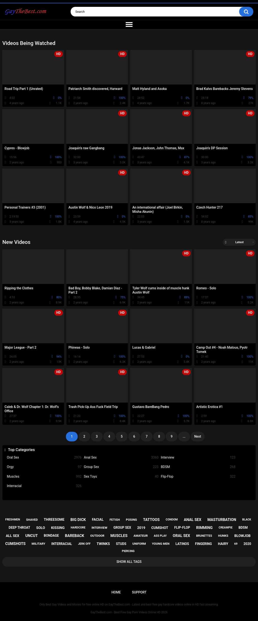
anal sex (193, 519)
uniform (139, 543)
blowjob (242, 536)
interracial (61, 544)
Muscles (44, 477)
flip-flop (182, 527)
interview (99, 527)
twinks (103, 544)
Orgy (44, 467)
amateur (140, 535)
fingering (203, 544)
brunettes (204, 535)
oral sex (181, 535)
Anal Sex (121, 458)
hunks (223, 535)
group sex (122, 527)
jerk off (84, 543)
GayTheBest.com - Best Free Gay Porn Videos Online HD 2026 (129, 612)
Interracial (44, 486)
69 (236, 543)
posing (131, 519)
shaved (32, 519)
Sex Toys (121, 477)
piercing (128, 551)
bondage (51, 535)
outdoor (97, 535)
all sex (12, 536)
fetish (114, 519)
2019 (141, 528)
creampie (226, 527)
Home (116, 592)
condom (172, 519)
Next (197, 436)
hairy (223, 544)
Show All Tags (129, 562)
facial (97, 519)
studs (121, 544)
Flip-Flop (198, 477)
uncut (31, 535)
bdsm (243, 527)
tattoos (151, 519)
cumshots (15, 543)
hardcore (78, 527)
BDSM (198, 467)
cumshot (159, 528)
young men (160, 543)
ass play (160, 535)
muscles (118, 535)
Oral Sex (44, 458)
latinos (182, 544)
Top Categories (21, 449)
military (38, 543)
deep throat (19, 527)
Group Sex (121, 467)
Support (139, 592)
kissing (58, 528)
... (184, 436)
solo (40, 528)
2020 (247, 544)
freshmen (12, 519)
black (246, 519)
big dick (78, 519)
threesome (54, 519)
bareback (74, 535)
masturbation (221, 519)
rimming (204, 527)
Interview (198, 458)
